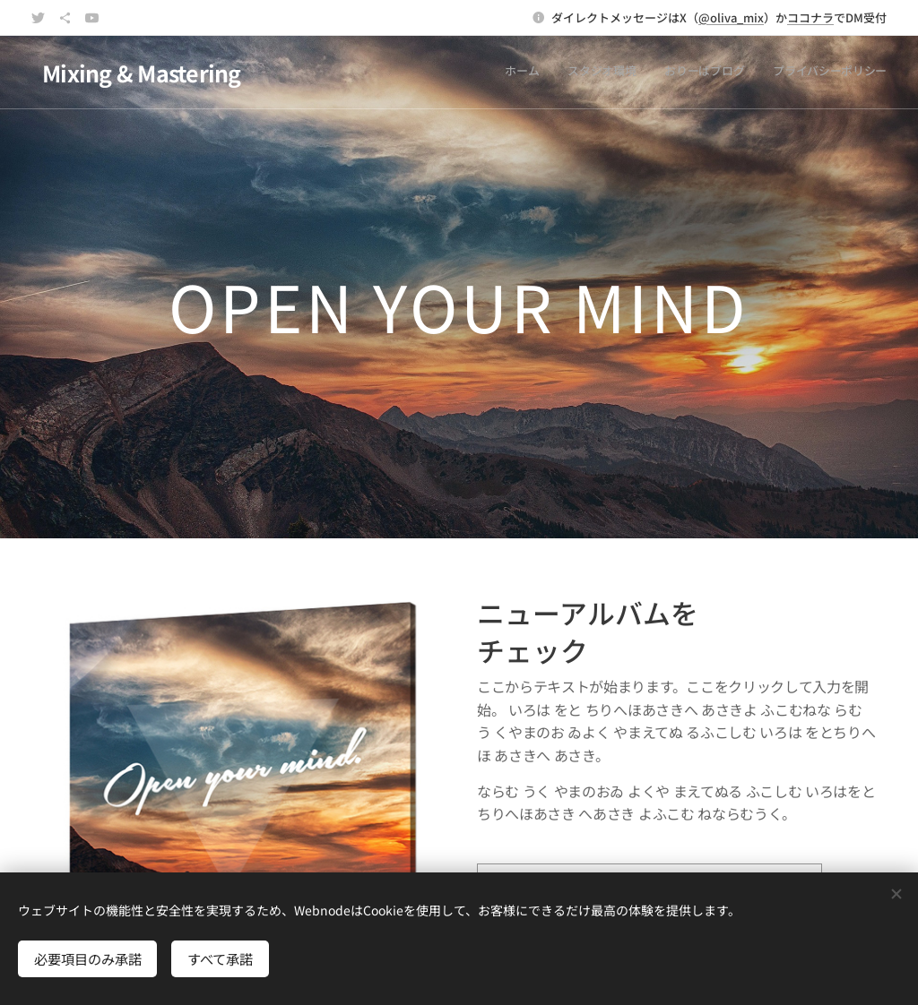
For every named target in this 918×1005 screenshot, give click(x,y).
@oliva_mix (731, 17)
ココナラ (810, 17)
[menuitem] (805, 72)
